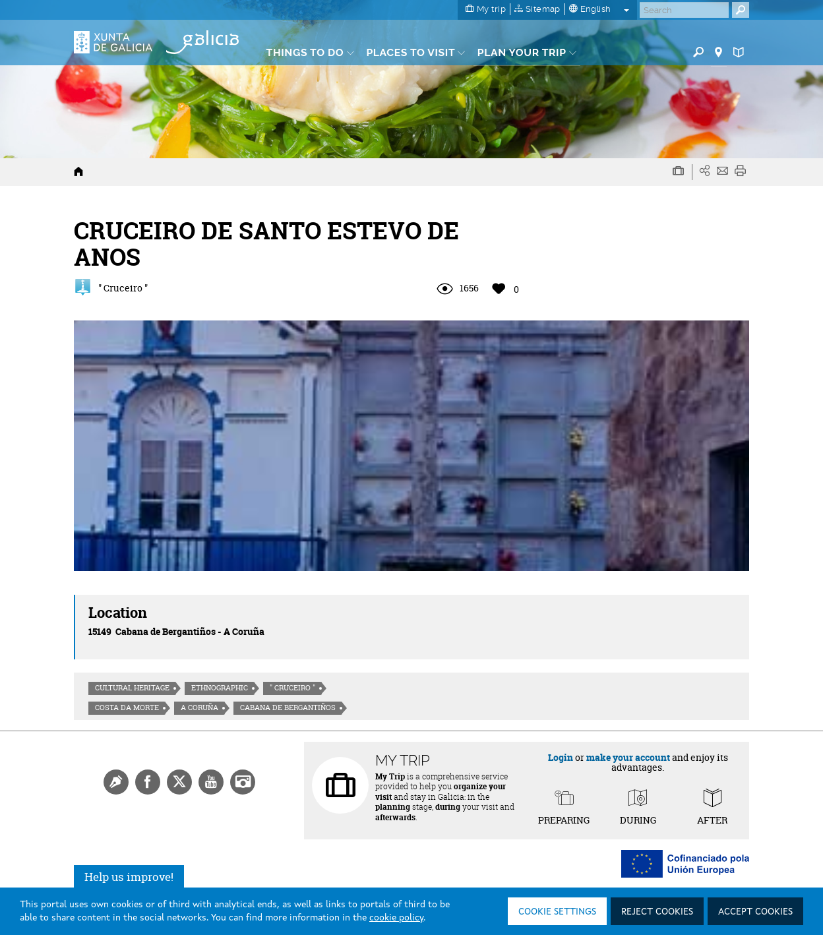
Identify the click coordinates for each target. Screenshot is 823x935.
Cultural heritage (132, 687)
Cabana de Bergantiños (288, 707)
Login (560, 757)
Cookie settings (557, 912)
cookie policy (396, 917)
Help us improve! (128, 876)
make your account (628, 757)
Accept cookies (755, 912)
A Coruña (199, 707)
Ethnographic (219, 687)
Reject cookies (657, 912)
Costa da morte (127, 707)
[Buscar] (684, 10)
